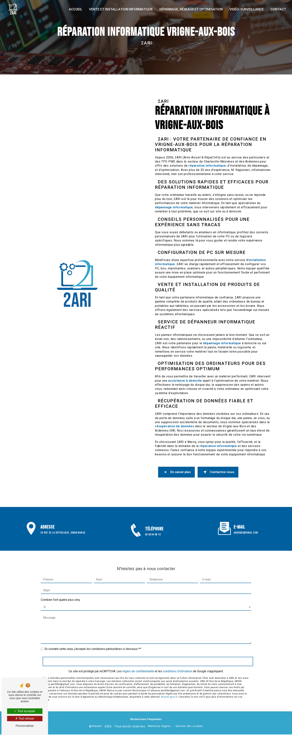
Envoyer (148, 656)
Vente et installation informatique (120, 9)
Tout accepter (24, 711)
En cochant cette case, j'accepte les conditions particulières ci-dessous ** (93, 644)
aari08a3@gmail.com (246, 528)
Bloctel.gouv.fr (169, 692)
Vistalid (96, 726)
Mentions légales (159, 726)
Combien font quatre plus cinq (60, 595)
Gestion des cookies (189, 726)
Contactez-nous (219, 472)
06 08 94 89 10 (153, 540)
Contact (278, 9)
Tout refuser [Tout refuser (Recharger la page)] (24, 718)
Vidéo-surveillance (246, 9)
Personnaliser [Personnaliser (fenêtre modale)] (25, 725)
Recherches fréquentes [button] (146, 719)
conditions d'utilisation (177, 666)
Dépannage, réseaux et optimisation (190, 9)
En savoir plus (177, 472)
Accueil (75, 9)
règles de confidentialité (138, 666)
